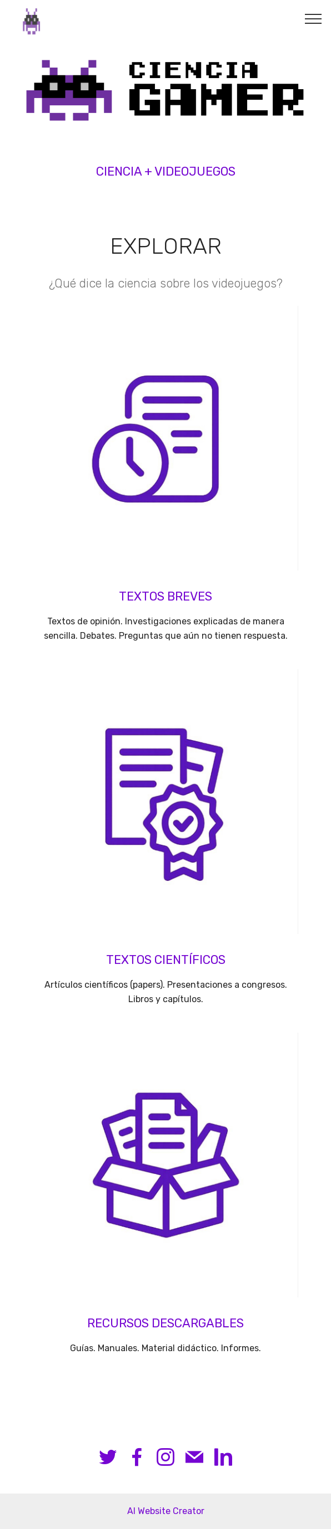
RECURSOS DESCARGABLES (165, 1323)
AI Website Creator (165, 1511)
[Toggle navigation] (313, 18)
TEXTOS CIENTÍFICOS (165, 959)
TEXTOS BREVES (165, 596)
